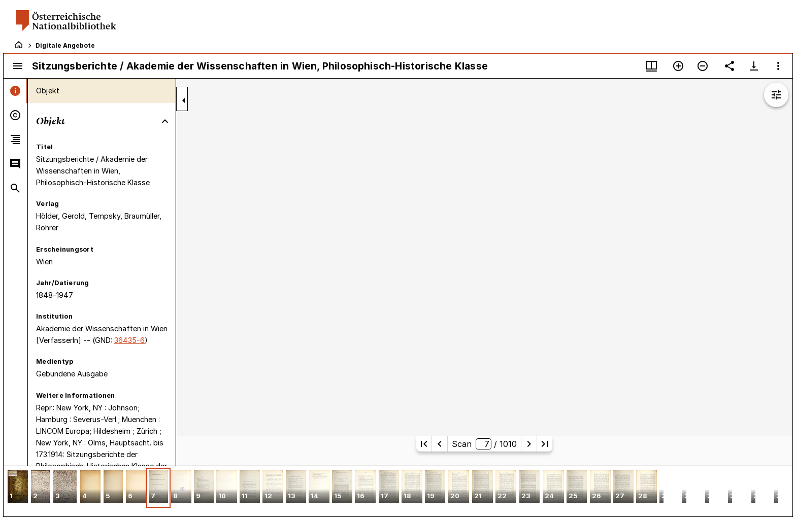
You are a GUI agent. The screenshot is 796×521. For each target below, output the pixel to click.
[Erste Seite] (424, 443)
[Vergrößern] (678, 66)
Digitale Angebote (65, 45)
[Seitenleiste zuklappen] (184, 100)
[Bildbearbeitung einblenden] (776, 95)
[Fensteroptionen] (778, 66)
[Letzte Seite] (544, 443)
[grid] (398, 491)
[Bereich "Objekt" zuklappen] (165, 121)
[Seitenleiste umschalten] (18, 66)
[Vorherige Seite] (440, 443)
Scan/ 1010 (484, 443)
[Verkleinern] (702, 66)
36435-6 (129, 340)
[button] (18, 487)
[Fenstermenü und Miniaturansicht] (651, 66)
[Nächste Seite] (529, 443)
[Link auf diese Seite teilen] (729, 66)
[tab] (15, 91)
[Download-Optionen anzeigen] (754, 66)
